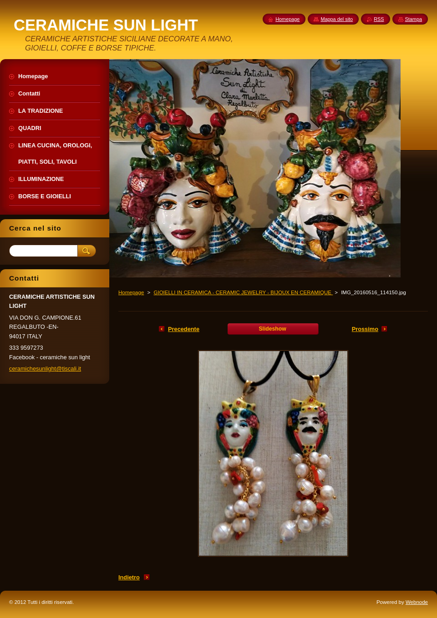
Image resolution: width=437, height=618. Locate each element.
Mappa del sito (336, 19)
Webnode (417, 602)
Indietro (129, 577)
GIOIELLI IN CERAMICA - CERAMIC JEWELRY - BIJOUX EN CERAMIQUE (243, 292)
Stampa (413, 19)
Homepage (131, 292)
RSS (379, 19)
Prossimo (365, 329)
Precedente (183, 329)
